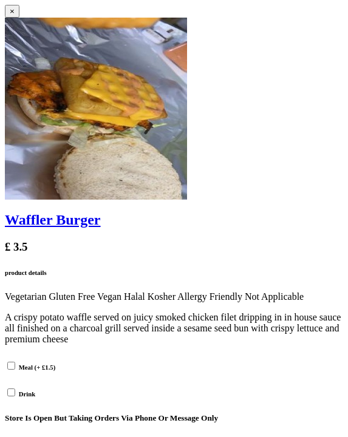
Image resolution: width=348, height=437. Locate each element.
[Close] (12, 11)
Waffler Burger (53, 220)
